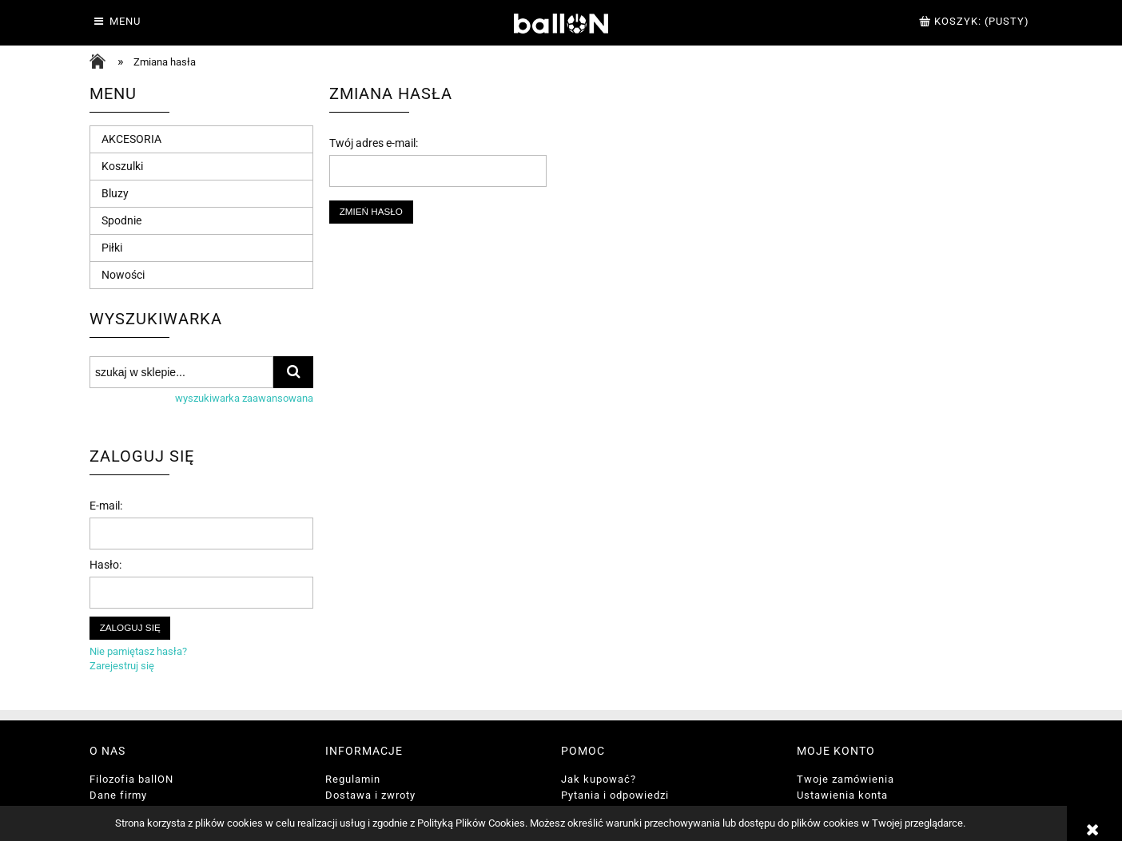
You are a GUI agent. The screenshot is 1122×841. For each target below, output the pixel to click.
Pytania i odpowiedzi (615, 795)
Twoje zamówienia (845, 779)
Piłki (111, 247)
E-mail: (106, 505)
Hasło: (105, 564)
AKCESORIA (131, 139)
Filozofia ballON (131, 779)
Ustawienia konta (842, 795)
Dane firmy (118, 795)
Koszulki (122, 166)
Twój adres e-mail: (373, 143)
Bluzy (115, 193)
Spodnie (121, 220)
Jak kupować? (598, 779)
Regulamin (352, 779)
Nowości (123, 274)
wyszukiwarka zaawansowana (244, 398)
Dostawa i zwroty (370, 795)
